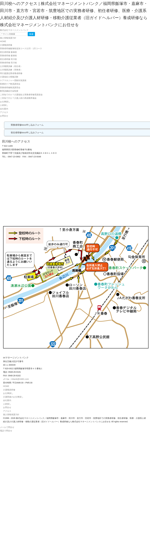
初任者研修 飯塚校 (8, 52)
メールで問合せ (7, 427)
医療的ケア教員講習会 (10, 84)
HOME (3, 41)
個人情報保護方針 (8, 38)
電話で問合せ (6, 431)
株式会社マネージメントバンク (14, 30)
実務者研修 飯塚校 (8, 55)
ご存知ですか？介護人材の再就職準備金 (18, 98)
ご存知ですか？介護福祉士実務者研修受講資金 (21, 94)
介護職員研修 (6, 45)
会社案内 (4, 109)
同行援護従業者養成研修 (11, 73)
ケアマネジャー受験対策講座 (13, 80)
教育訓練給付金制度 (9, 91)
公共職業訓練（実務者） (11, 70)
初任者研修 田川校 (8, 59)
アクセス (4, 112)
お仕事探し (5, 102)
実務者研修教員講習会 (10, 87)
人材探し (4, 105)
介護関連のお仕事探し (13, 397)
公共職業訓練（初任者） (11, 66)
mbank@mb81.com (20, 379)
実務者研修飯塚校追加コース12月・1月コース (21, 48)
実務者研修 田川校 (8, 62)
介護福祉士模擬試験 (9, 77)
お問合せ (4, 116)
